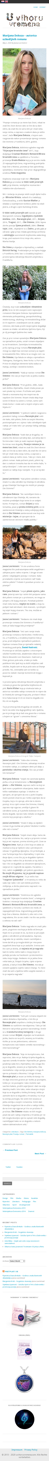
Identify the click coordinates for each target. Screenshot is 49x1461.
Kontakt (42, 7)
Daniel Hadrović (29, 647)
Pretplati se (11, 1272)
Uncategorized (24, 1205)
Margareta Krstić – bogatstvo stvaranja (19, 1232)
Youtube (19, 1167)
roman (21, 1134)
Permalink (29, 1134)
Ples (34, 1202)
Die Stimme (28, 1132)
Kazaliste (34, 1198)
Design (5, 1198)
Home (35, 7)
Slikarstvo (6, 1205)
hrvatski (2, 1)
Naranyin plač (8, 1134)
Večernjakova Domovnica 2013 (14, 1208)
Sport (14, 1205)
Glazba (18, 1198)
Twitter (8, 1167)
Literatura (14, 1132)
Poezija (16, 1134)
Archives (6, 1261)
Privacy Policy (30, 1450)
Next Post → (40, 1154)
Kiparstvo (6, 1202)
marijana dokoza (39, 1132)
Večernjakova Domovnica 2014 (14, 1211)
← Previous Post (10, 1150)
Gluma (26, 1198)
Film (11, 1198)
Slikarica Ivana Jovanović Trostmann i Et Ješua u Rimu (24, 1247)
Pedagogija (26, 1202)
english (6, 1)
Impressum (17, 1450)
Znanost (31, 1211)
